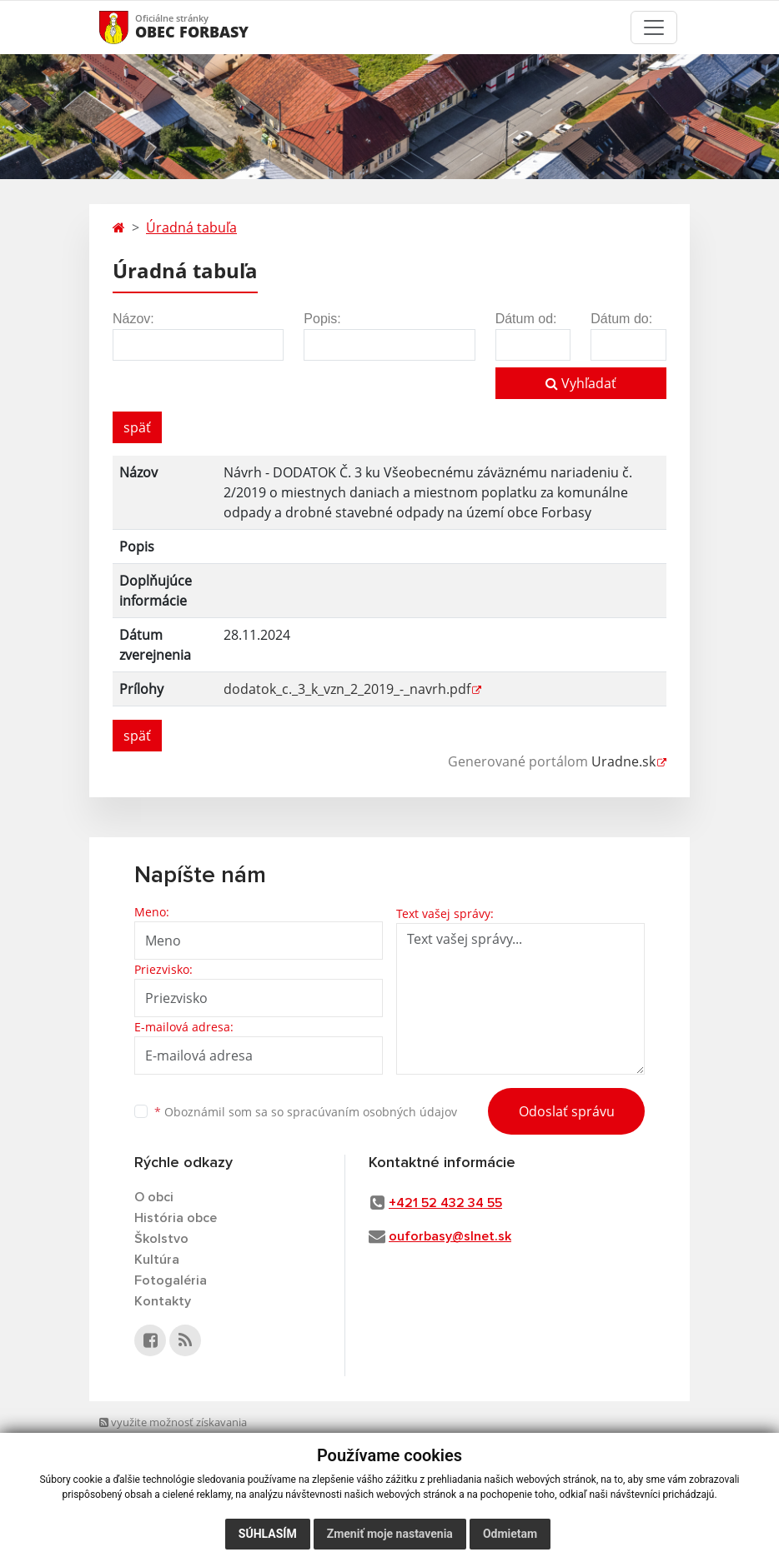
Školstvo (161, 1238)
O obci (153, 1197)
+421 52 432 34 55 (445, 1203)
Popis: (322, 319)
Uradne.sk (623, 761)
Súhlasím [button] (268, 1533)
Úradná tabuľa (191, 227)
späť (137, 427)
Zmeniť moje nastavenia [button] (390, 1533)
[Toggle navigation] (654, 27)
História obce (175, 1218)
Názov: (133, 319)
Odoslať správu (567, 1111)
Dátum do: (621, 319)
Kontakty (162, 1301)
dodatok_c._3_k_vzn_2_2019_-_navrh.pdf (347, 689)
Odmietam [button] (510, 1533)
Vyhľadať (580, 383)
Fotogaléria (170, 1280)
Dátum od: (526, 319)
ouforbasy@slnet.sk (450, 1236)
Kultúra (156, 1259)
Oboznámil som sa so (305, 1112)
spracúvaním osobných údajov (372, 1112)
